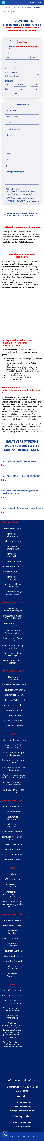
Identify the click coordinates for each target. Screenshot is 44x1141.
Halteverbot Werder (13, 725)
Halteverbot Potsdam (14, 694)
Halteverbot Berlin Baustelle (12, 624)
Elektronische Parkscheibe (12, 1016)
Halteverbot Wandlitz (14, 720)
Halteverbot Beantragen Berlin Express (14, 753)
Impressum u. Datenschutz (12, 885)
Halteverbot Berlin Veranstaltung (13, 746)
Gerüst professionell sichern (12, 661)
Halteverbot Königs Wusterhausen (13, 592)
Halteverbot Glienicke (13, 571)
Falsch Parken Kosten (12, 995)
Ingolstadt (16, 431)
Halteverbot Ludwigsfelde (14, 684)
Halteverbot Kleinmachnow (14, 678)
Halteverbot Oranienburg (13, 689)
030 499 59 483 (24, 1102)
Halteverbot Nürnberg (12, 950)
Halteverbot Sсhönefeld (14, 700)
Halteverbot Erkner (12, 561)
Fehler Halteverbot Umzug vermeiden (12, 1001)
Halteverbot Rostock (12, 956)
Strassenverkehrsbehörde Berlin (14, 761)
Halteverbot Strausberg (14, 705)
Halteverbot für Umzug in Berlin (12, 646)
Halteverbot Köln (12, 859)
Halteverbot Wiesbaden (12, 967)
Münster (24, 431)
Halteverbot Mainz (12, 849)
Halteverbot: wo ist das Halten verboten (13, 783)
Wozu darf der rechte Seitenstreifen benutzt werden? (12, 903)
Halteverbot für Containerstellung (12, 631)
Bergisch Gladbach (31, 429)
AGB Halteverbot (13, 189)
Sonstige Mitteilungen (15, 172)
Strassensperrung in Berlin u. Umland (12, 616)
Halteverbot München (12, 938)
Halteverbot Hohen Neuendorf (13, 585)
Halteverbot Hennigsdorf (13, 577)
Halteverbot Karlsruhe (12, 854)
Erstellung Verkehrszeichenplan (13, 609)
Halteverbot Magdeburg (12, 931)
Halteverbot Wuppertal (12, 974)
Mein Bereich (34, 2)
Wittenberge (7, 431)
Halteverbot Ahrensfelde (12, 535)
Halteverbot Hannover (12, 844)
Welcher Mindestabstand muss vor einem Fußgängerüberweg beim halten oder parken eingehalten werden (12, 1030)
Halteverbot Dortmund (12, 818)
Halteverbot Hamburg (12, 831)
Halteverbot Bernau (13, 541)
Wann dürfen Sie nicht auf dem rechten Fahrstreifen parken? (12, 1044)
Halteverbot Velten (13, 715)
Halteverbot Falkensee (12, 566)
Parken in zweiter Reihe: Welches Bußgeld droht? (13, 776)
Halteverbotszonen (24, 8)
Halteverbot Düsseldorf (12, 825)
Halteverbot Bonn (12, 811)
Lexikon (12, 874)
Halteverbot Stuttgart (12, 961)
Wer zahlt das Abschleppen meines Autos (12, 894)
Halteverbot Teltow (14, 710)
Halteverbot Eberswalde (12, 555)
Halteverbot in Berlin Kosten (13, 639)
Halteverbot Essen (12, 920)
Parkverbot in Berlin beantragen (12, 654)
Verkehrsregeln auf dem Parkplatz (12, 1009)
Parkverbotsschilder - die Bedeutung (13, 768)
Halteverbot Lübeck (12, 925)
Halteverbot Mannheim (12, 944)
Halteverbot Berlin (12, 528)
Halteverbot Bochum (12, 806)
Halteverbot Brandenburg (13, 547)
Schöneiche (37, 431)
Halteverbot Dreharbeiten (14, 740)
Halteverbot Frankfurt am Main (12, 838)
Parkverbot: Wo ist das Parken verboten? (13, 791)
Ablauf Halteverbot (12, 990)
